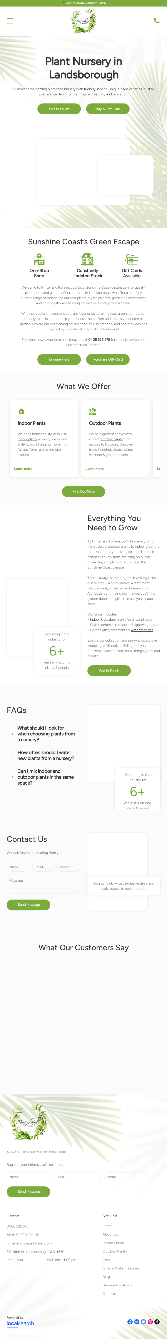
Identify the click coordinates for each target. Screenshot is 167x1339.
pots (156, 625)
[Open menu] (10, 21)
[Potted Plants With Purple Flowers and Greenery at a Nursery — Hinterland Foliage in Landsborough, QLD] (83, 172)
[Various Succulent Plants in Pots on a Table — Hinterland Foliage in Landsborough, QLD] (124, 744)
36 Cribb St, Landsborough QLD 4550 (35, 1252)
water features (142, 630)
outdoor (110, 619)
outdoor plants (111, 439)
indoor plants (27, 439)
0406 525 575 (17, 1226)
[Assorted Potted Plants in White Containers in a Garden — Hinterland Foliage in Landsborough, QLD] (125, 175)
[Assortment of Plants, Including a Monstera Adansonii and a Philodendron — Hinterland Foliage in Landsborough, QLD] (117, 872)
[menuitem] (131, 1228)
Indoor (95, 619)
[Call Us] (156, 23)
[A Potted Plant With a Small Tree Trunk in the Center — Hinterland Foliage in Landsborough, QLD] (36, 618)
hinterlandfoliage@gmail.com (29, 1243)
